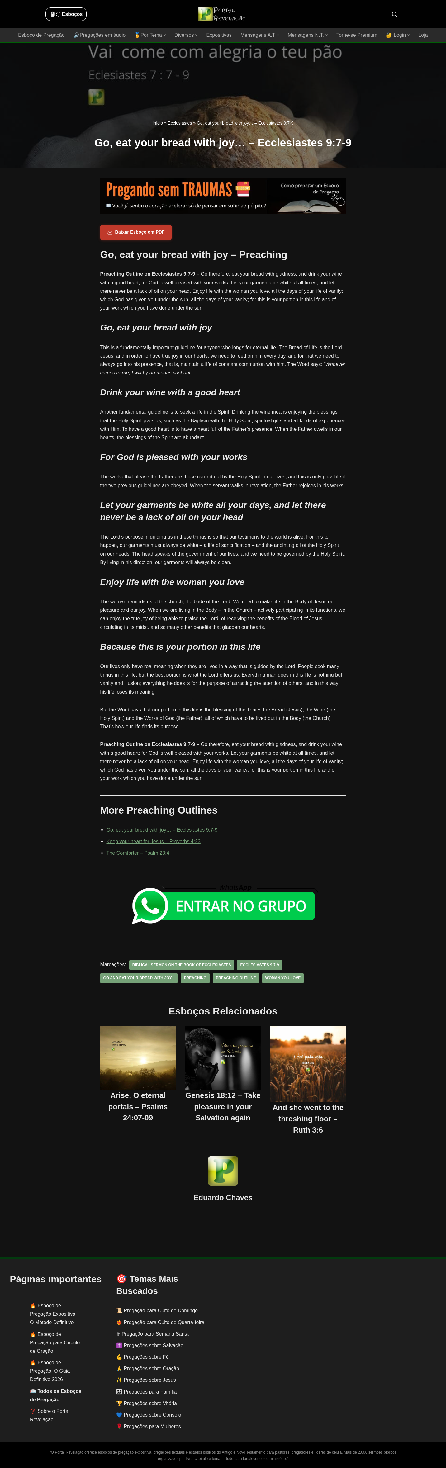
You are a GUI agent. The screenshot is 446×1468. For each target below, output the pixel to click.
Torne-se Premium (356, 35)
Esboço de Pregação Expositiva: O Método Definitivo (53, 1314)
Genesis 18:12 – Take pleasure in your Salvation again (222, 1106)
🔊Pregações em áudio (100, 35)
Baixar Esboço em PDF (136, 232)
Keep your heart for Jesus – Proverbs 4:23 (153, 841)
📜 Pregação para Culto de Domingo (157, 1310)
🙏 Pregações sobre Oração (147, 1368)
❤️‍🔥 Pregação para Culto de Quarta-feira (160, 1322)
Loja (422, 35)
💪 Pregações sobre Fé (142, 1357)
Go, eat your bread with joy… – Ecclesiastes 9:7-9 (162, 830)
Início (158, 123)
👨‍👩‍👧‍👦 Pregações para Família (146, 1391)
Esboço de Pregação (42, 35)
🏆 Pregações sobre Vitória (146, 1403)
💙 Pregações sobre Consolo (148, 1415)
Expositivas (219, 35)
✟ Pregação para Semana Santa (152, 1333)
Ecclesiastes (180, 123)
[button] (165, 35)
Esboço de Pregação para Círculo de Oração (55, 1342)
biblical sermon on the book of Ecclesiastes (181, 965)
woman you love (282, 978)
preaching (194, 978)
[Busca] (394, 14)
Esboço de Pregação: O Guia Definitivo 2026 (50, 1371)
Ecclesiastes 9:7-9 (259, 965)
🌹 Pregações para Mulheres (148, 1426)
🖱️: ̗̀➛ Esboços (66, 14)
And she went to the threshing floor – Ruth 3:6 (308, 1118)
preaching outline (235, 978)
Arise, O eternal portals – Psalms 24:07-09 (138, 1106)
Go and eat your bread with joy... (138, 978)
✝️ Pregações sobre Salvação (149, 1345)
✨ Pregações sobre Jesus (146, 1380)
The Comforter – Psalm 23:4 (138, 853)
